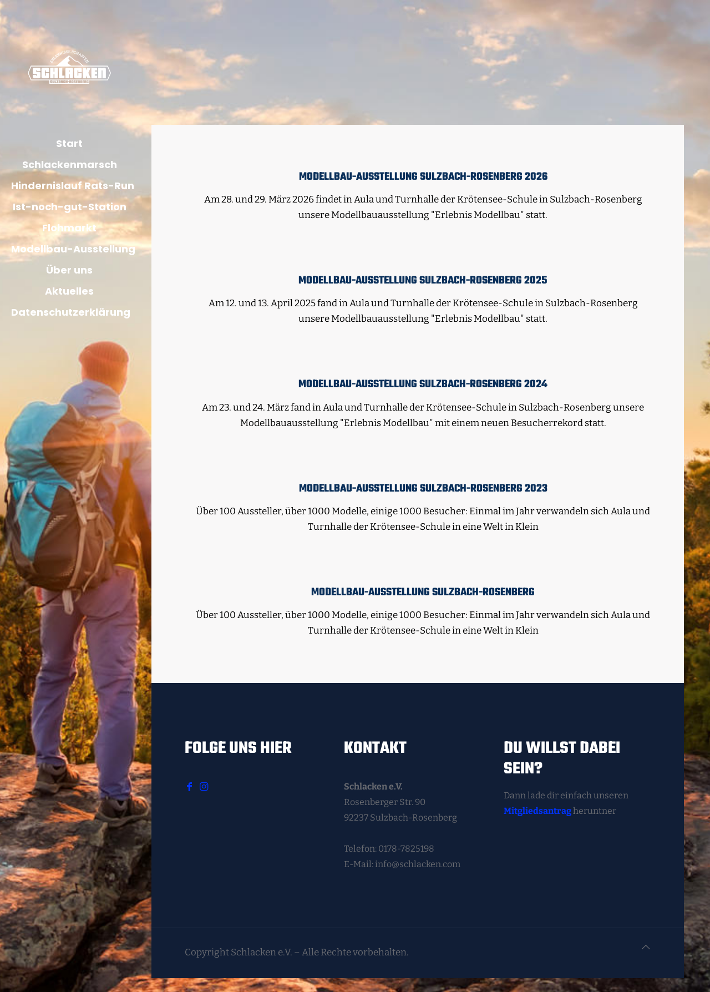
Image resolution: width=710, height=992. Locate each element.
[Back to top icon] (646, 947)
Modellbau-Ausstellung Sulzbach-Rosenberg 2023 (423, 488)
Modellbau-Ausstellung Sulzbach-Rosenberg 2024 (422, 384)
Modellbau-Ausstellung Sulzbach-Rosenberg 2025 (422, 280)
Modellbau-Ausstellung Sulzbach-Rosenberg (423, 592)
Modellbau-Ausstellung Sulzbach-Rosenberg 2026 (423, 177)
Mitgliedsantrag (537, 811)
